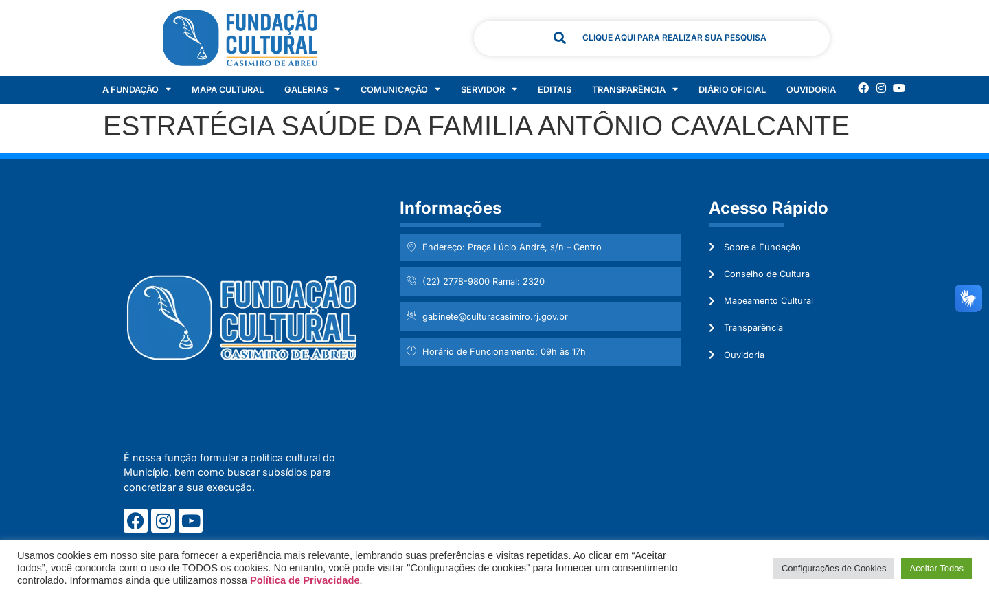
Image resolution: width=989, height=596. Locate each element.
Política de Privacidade (305, 580)
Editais (554, 90)
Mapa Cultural (228, 90)
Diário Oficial (732, 90)
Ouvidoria (811, 90)
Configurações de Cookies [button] (834, 568)
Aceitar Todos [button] (936, 568)
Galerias (312, 90)
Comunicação (400, 90)
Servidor (489, 90)
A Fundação (136, 90)
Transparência (635, 90)
